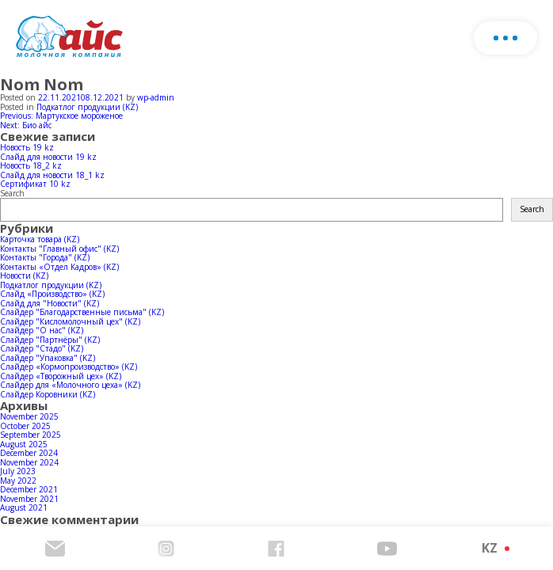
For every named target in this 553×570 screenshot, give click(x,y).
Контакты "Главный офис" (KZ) (59, 248)
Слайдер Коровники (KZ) (47, 394)
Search (12, 193)
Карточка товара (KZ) (39, 239)
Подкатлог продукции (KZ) (87, 106)
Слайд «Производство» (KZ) (52, 293)
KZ (490, 548)
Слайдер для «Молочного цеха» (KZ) (70, 384)
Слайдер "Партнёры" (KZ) (50, 339)
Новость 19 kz (27, 147)
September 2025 (30, 434)
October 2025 (25, 425)
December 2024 (29, 452)
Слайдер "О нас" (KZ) (41, 330)
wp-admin (155, 97)
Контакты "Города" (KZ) (45, 257)
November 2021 (29, 498)
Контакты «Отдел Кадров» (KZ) (59, 266)
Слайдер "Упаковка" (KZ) (47, 357)
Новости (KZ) (24, 275)
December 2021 (29, 489)
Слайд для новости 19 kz (48, 156)
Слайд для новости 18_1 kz (52, 174)
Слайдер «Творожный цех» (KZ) (60, 376)
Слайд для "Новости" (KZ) (49, 303)
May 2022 (18, 480)
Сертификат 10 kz (35, 183)
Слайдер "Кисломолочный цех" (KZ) (70, 321)
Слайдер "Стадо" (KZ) (41, 348)
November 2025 (29, 416)
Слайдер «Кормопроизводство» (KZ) (68, 366)
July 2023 (18, 471)
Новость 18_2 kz (31, 165)
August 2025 (24, 444)
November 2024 (29, 462)
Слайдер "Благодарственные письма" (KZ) (82, 311)
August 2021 (24, 507)
